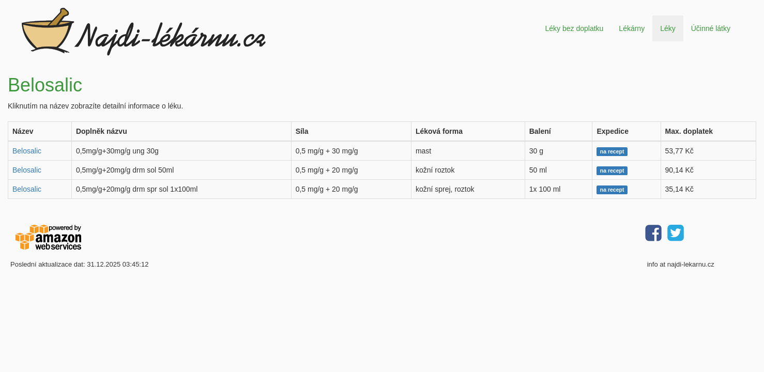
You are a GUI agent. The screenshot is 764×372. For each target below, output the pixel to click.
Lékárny (632, 28)
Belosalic (26, 151)
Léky (668, 28)
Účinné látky (710, 28)
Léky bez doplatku (574, 28)
